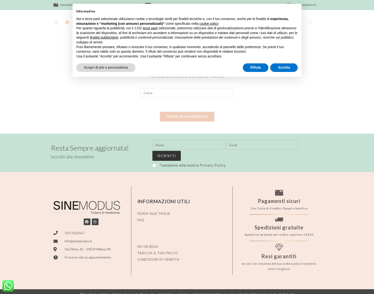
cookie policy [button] (208, 23)
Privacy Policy (213, 155)
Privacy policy (226, 284)
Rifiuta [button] (255, 67)
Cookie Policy (249, 284)
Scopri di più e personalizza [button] (106, 67)
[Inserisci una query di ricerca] (187, 92)
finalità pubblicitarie (104, 37)
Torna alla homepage (187, 117)
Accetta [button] (284, 67)
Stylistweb (286, 284)
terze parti (150, 28)
